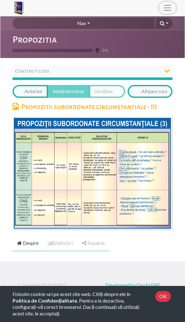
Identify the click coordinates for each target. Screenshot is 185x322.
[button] (164, 23)
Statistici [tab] (60, 243)
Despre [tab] (28, 243)
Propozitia (35, 40)
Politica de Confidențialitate (45, 301)
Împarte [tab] (93, 243)
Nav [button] (81, 23)
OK (163, 296)
